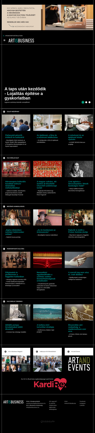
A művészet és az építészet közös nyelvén (76, 137)
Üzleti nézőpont (13, 111)
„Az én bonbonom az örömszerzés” (46, 231)
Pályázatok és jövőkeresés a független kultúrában (14, 274)
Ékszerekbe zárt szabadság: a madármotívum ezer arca (77, 328)
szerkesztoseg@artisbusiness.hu (36, 403)
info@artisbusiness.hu (32, 407)
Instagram (82, 403)
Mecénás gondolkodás (15, 206)
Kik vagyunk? (53, 401)
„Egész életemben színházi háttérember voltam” (14, 232)
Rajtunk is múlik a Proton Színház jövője (78, 231)
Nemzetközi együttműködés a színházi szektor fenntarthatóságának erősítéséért (46, 276)
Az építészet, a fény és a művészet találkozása (47, 136)
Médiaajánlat (53, 409)
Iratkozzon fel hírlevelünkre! (48, 351)
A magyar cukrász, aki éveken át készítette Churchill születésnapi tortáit (47, 185)
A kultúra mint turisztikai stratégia (45, 326)
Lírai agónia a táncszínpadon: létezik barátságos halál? (78, 184)
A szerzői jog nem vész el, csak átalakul (78, 273)
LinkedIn (82, 405)
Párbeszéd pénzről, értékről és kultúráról (14, 136)
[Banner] (47, 15)
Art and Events (75, 351)
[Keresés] (3, 35)
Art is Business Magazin (15, 351)
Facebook (82, 401)
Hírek (66, 401)
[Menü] (4, 40)
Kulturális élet (13, 158)
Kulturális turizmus (14, 301)
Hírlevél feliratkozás (70, 403)
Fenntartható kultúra (15, 249)
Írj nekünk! (52, 403)
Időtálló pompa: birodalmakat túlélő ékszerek (14, 327)
